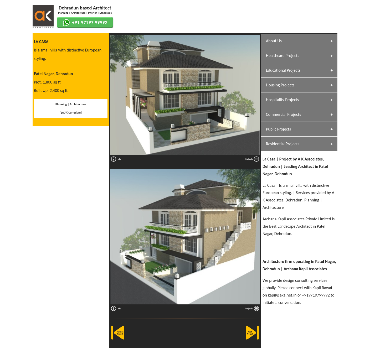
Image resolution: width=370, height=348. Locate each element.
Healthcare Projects (282, 55)
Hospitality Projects (282, 99)
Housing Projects (280, 84)
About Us (274, 40)
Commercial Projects (283, 114)
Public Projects (278, 129)
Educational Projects (283, 70)
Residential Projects (282, 143)
